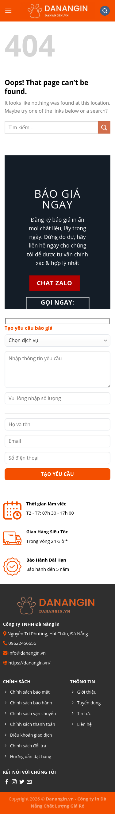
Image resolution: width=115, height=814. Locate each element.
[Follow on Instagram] (14, 782)
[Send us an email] (29, 782)
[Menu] (8, 10)
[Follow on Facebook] (6, 782)
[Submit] (104, 127)
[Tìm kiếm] (105, 11)
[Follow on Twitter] (21, 782)
